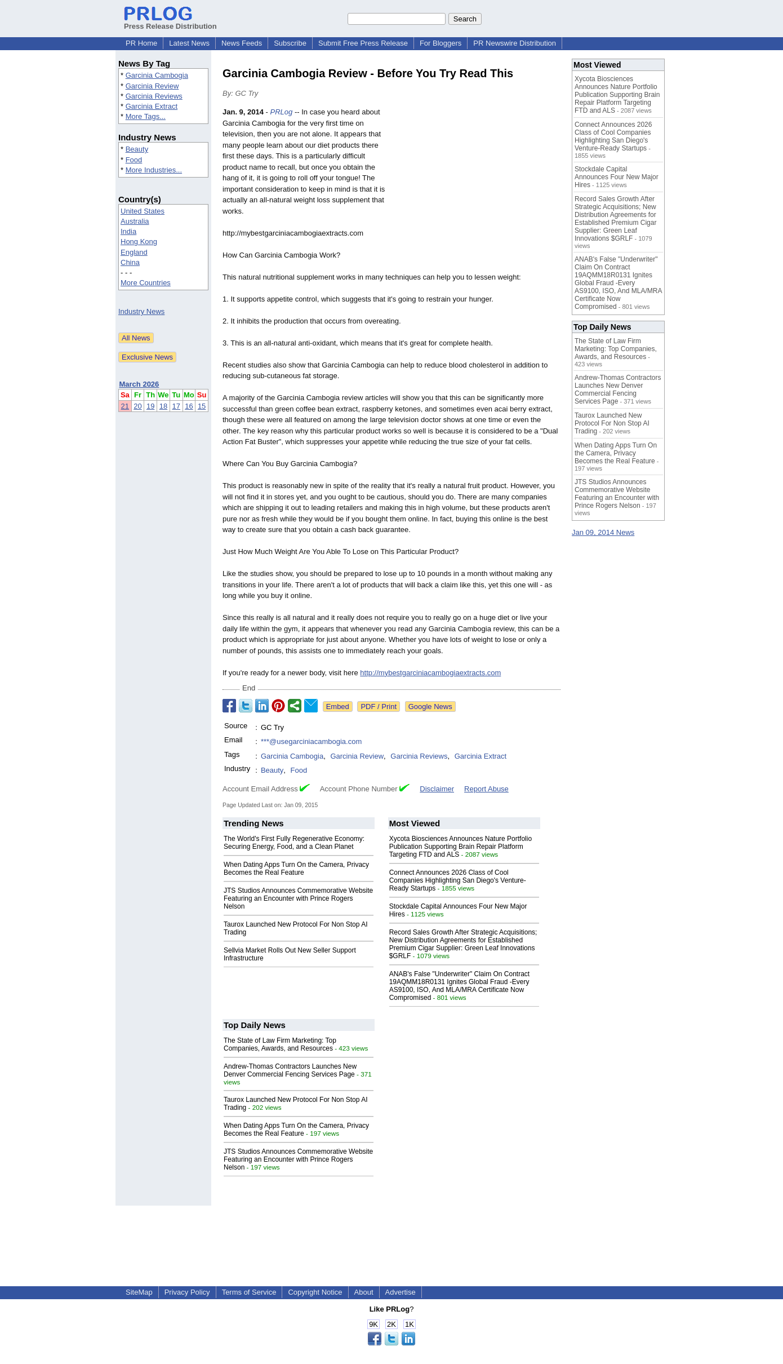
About (363, 1292)
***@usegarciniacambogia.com (311, 741)
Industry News (141, 311)
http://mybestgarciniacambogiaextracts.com (430, 672)
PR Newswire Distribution (514, 43)
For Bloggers (440, 43)
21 (125, 406)
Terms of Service (249, 1292)
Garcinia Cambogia (157, 75)
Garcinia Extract (151, 106)
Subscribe (290, 43)
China (130, 262)
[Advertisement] (476, 189)
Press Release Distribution (170, 22)
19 (150, 406)
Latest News (189, 43)
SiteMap (139, 1292)
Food (134, 160)
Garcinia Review (152, 86)
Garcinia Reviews (154, 96)
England (134, 252)
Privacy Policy (187, 1292)
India (128, 231)
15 (202, 406)
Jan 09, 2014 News (603, 532)
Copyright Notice (315, 1292)
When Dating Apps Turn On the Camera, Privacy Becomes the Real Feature (296, 868)
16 (189, 406)
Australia (135, 221)
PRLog (281, 112)
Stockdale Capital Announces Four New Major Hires (617, 177)
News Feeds (241, 43)
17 (176, 406)
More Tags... (146, 116)
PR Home (141, 43)
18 (163, 406)
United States (142, 211)
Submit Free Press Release (363, 43)
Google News (430, 706)
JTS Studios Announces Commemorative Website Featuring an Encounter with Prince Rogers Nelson (298, 898)
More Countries (146, 282)
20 (137, 406)
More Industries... (154, 170)
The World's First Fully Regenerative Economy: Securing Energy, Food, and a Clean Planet (294, 843)
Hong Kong (139, 241)
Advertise (400, 1292)
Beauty (137, 149)
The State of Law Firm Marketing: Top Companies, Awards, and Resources (280, 1044)
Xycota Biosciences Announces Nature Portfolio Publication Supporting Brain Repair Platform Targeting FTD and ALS (460, 846)
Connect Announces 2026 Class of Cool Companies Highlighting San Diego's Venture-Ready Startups (457, 880)
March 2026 (139, 384)
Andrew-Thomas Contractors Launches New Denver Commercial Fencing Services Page (290, 1070)
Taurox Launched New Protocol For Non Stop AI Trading (612, 423)
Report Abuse (486, 789)
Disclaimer (437, 789)
